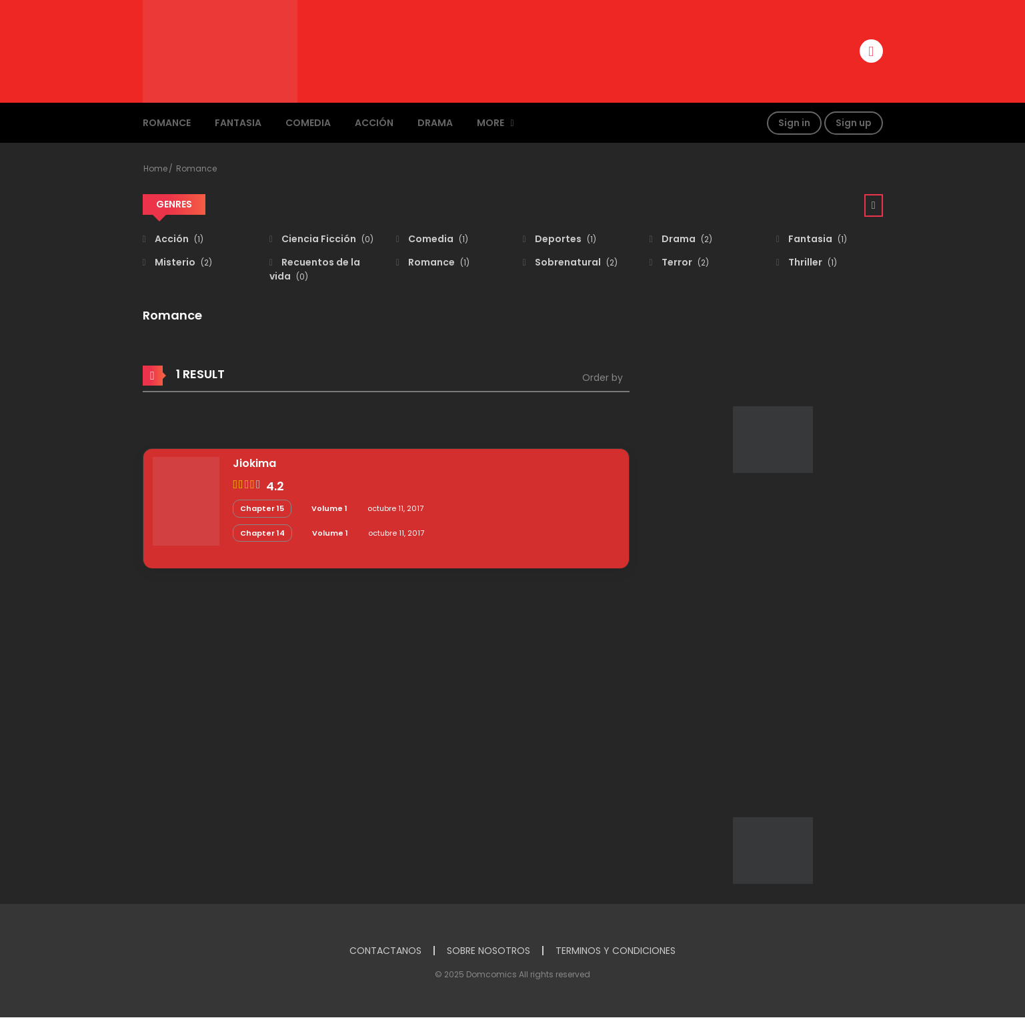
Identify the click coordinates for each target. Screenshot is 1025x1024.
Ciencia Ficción (326, 238)
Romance (167, 122)
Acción (374, 122)
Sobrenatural (575, 262)
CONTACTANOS (385, 950)
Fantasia (238, 122)
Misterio (182, 262)
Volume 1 (329, 508)
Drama (435, 122)
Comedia (308, 122)
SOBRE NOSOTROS (488, 950)
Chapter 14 (262, 533)
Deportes (564, 238)
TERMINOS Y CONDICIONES (616, 950)
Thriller (811, 262)
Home (155, 168)
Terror (684, 262)
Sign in (794, 122)
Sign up (854, 122)
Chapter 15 (262, 508)
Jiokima (254, 463)
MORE (490, 122)
